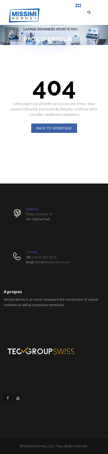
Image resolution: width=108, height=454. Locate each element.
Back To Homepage (54, 128)
